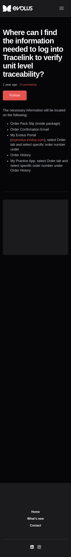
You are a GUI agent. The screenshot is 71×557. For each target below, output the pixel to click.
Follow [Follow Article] (14, 95)
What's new (35, 518)
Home (35, 511)
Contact (35, 525)
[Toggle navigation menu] (61, 8)
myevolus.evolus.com (28, 140)
